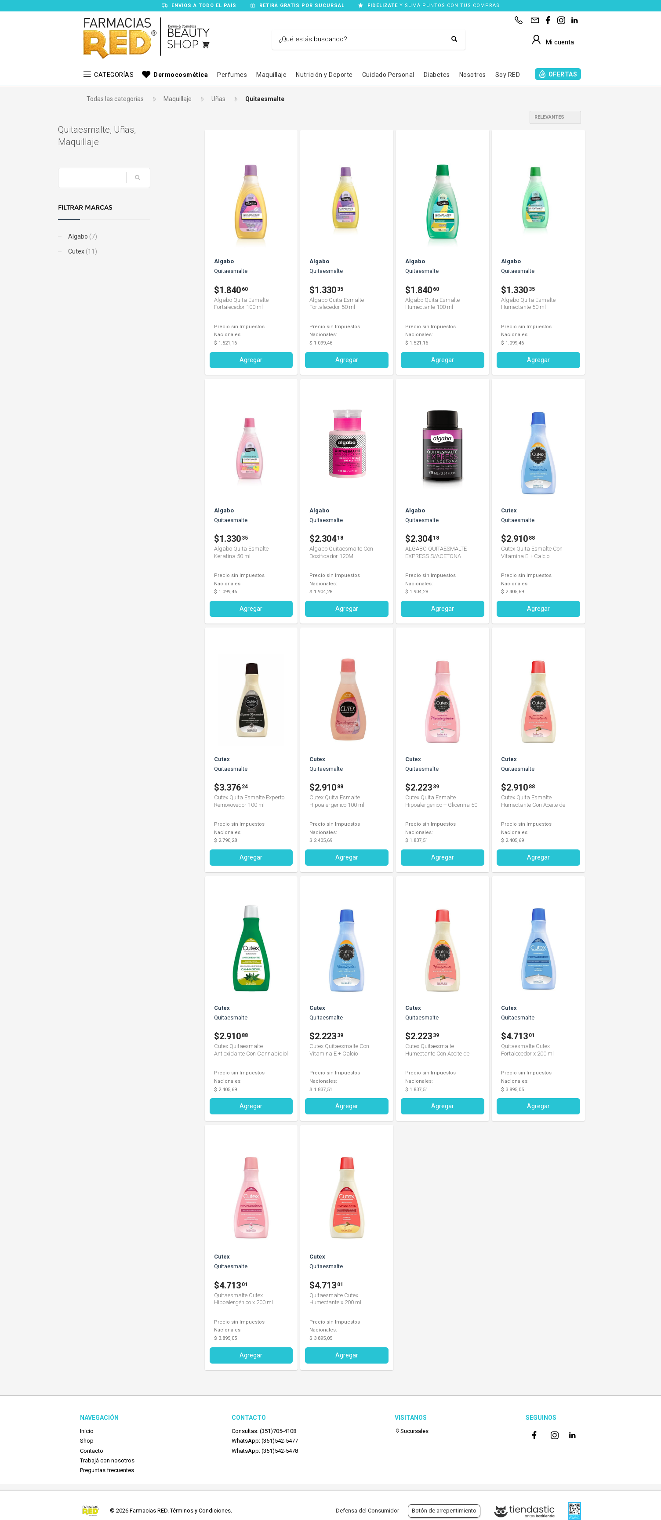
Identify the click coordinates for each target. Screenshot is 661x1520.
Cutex (104, 251)
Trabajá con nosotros (107, 1460)
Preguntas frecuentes (107, 1470)
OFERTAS (562, 74)
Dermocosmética (180, 74)
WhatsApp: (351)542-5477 (265, 1440)
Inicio (87, 1431)
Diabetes (437, 74)
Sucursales (412, 1431)
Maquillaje (271, 74)
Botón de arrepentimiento (444, 1510)
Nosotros (472, 74)
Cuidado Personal (388, 74)
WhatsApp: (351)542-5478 (265, 1450)
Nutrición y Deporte (324, 74)
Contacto (91, 1450)
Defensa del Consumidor (367, 1510)
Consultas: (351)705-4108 (264, 1431)
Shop (87, 1440)
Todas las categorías (115, 98)
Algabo (104, 236)
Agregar (251, 360)
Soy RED (507, 74)
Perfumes (232, 74)
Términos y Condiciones (200, 1510)
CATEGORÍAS (114, 74)
